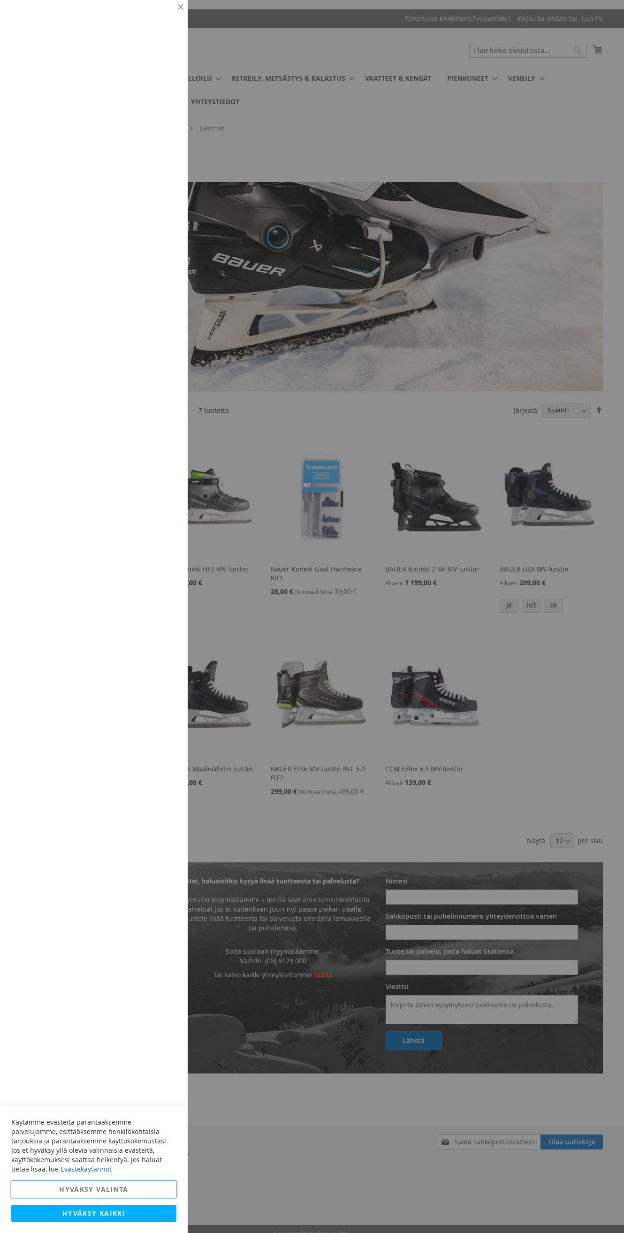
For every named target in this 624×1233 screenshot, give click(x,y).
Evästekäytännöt (86, 1168)
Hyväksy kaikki (93, 1213)
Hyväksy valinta (93, 1189)
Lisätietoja (159, 87)
